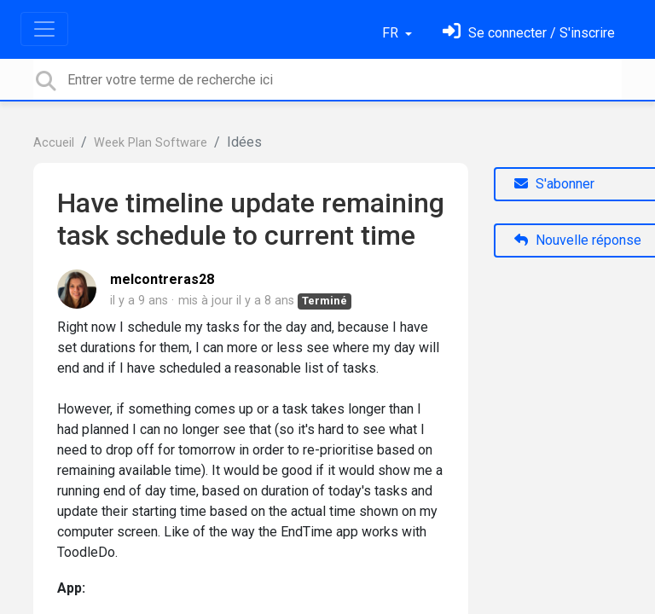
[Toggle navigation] (44, 29)
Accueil (53, 143)
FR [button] (392, 33)
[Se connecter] (529, 32)
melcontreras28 (162, 279)
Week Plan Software (150, 143)
